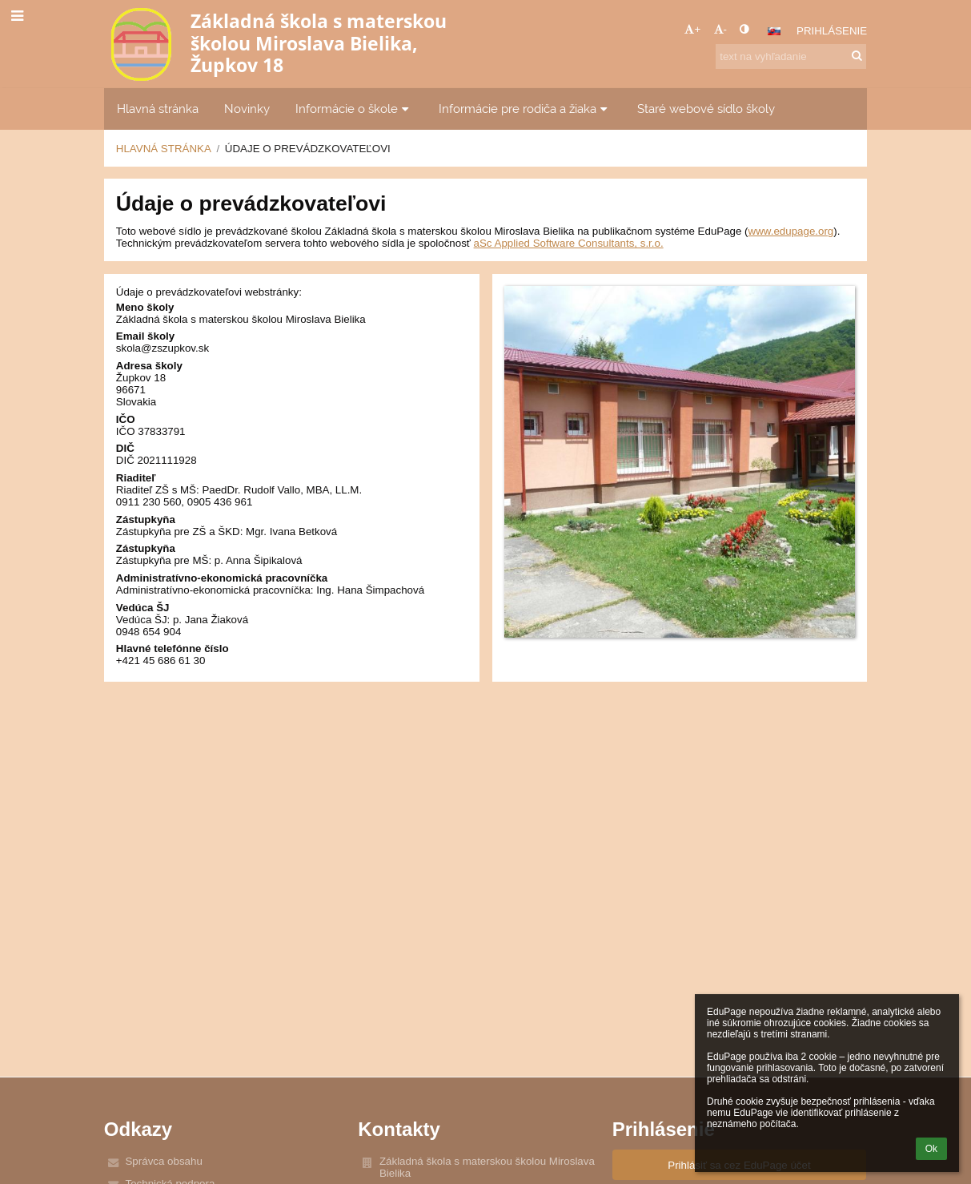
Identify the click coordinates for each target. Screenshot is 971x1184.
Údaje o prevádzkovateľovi (308, 149)
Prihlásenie (831, 31)
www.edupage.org (791, 231)
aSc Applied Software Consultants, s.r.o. (569, 243)
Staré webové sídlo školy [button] (706, 108)
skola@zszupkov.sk (162, 348)
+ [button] (692, 29)
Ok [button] (931, 1148)
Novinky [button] (247, 108)
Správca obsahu (163, 1161)
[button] (774, 31)
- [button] (720, 29)
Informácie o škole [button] (354, 108)
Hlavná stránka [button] (158, 108)
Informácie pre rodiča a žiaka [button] (525, 108)
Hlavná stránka (163, 149)
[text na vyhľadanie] (791, 56)
